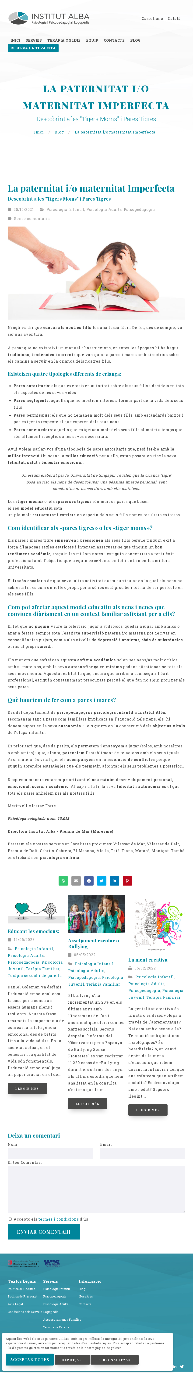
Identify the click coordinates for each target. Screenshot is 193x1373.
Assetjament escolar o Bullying (93, 944)
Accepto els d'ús (48, 1220)
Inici (39, 133)
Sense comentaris (31, 219)
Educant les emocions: (33, 932)
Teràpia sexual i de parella (35, 976)
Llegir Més (31, 1089)
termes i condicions (58, 1220)
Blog (60, 133)
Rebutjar (97, 1352)
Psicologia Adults (104, 210)
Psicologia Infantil (65, 210)
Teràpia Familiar (43, 969)
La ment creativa (148, 960)
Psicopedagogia (139, 210)
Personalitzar (34, 1362)
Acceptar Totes (40, 1351)
